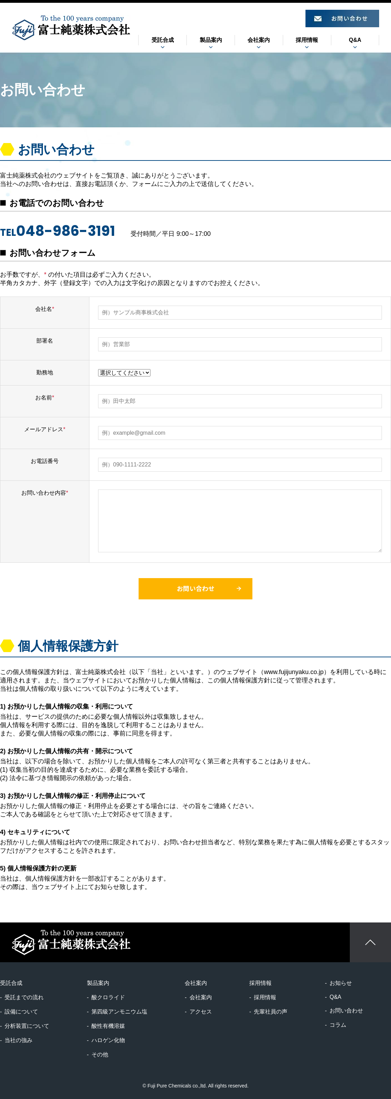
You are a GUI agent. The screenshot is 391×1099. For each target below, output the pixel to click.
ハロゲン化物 (108, 1040)
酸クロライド (108, 997)
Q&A (355, 40)
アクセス (201, 1012)
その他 (99, 1054)
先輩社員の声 (270, 1012)
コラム (338, 1025)
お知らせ (341, 983)
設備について (21, 1012)
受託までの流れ (24, 997)
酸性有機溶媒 (108, 1026)
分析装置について (27, 1026)
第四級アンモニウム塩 (119, 1012)
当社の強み (18, 1040)
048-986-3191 (65, 231)
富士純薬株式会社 (71, 27)
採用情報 (265, 997)
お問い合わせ (346, 1011)
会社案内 (201, 997)
